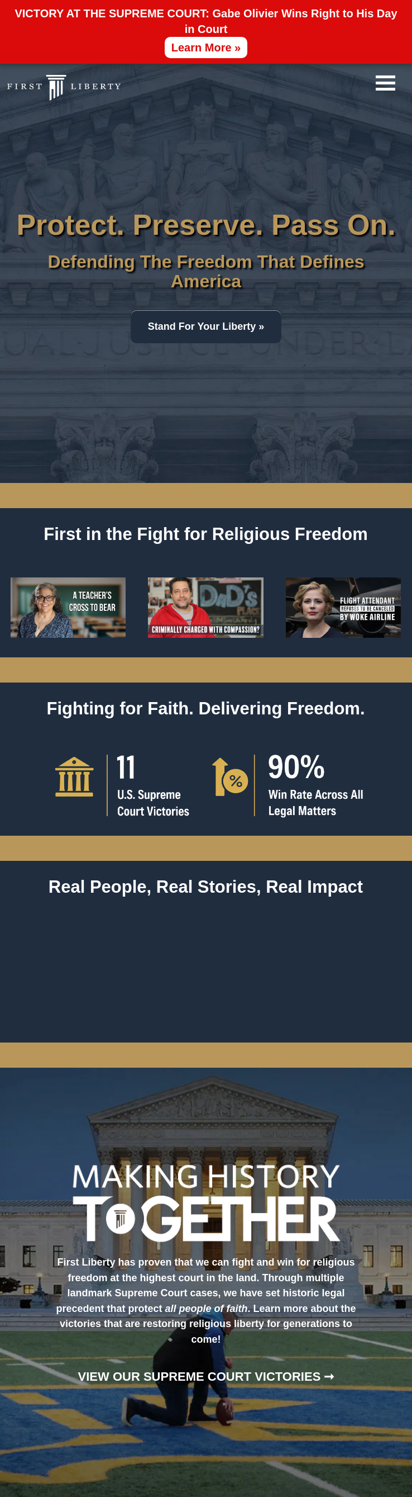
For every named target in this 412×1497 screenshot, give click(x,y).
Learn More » (206, 47)
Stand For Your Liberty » (206, 326)
